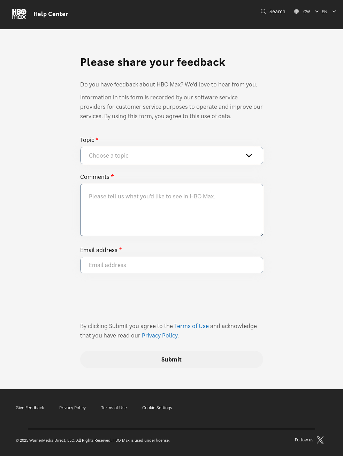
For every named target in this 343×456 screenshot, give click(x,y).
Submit (171, 359)
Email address (98, 250)
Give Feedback (30, 408)
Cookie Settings (157, 408)
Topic (87, 140)
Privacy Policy (159, 335)
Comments (94, 177)
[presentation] (133, 300)
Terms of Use (191, 326)
